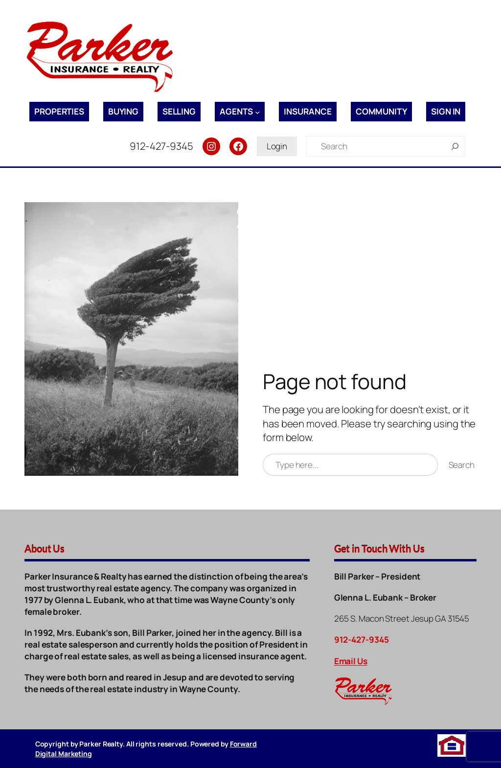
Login (277, 146)
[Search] (455, 146)
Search (462, 464)
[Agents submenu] (257, 111)
